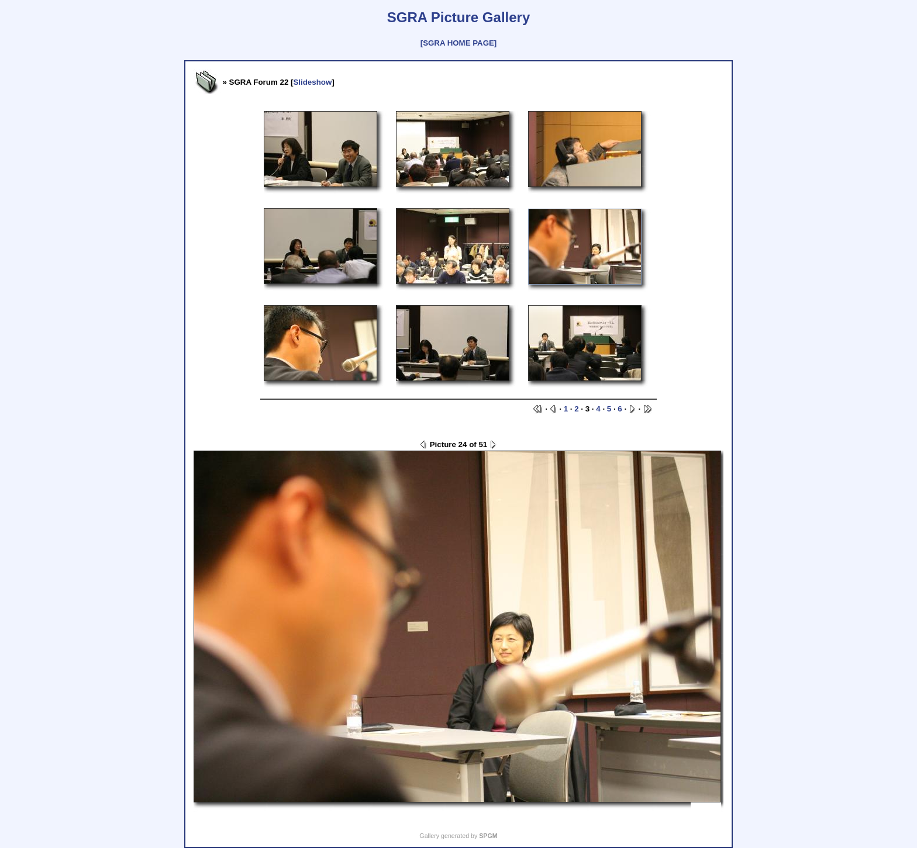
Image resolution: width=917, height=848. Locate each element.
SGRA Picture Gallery (458, 17)
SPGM (488, 835)
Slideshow (312, 82)
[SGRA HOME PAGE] (458, 43)
